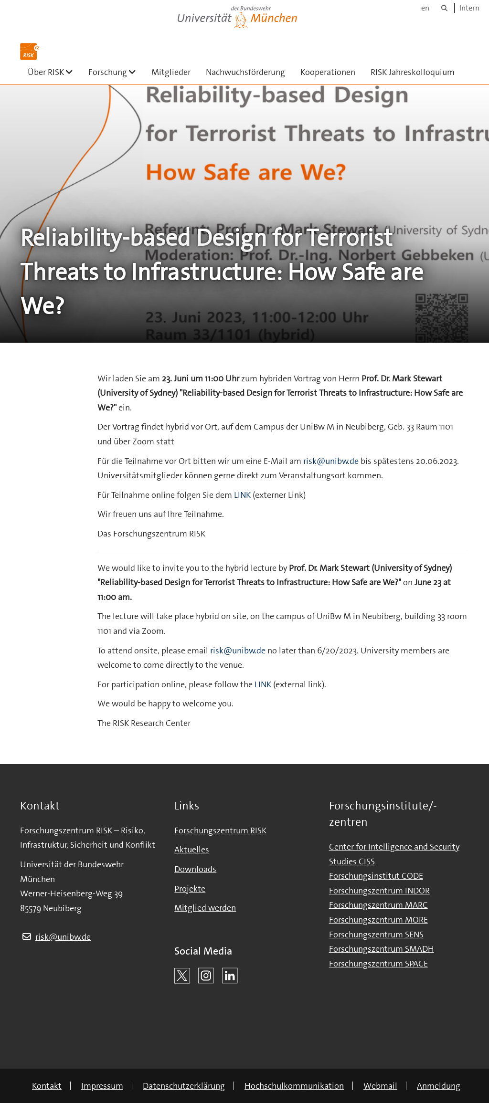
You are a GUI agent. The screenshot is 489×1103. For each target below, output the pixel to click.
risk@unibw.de (331, 461)
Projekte (189, 888)
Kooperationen (327, 72)
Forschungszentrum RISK (220, 830)
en (425, 8)
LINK (243, 495)
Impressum (102, 1086)
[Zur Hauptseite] (29, 51)
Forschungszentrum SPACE (378, 963)
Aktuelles (191, 849)
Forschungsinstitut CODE (376, 876)
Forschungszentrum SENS (376, 934)
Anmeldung (438, 1086)
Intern (469, 8)
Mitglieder (171, 72)
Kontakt (47, 1086)
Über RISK (54, 72)
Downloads (195, 869)
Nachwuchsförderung (245, 72)
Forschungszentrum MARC (378, 905)
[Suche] (444, 8)
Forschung (116, 72)
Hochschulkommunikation (294, 1086)
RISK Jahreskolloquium (413, 72)
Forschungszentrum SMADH (381, 949)
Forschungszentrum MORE (378, 919)
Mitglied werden (205, 908)
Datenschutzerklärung (184, 1086)
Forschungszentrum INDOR (379, 890)
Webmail (380, 1086)
